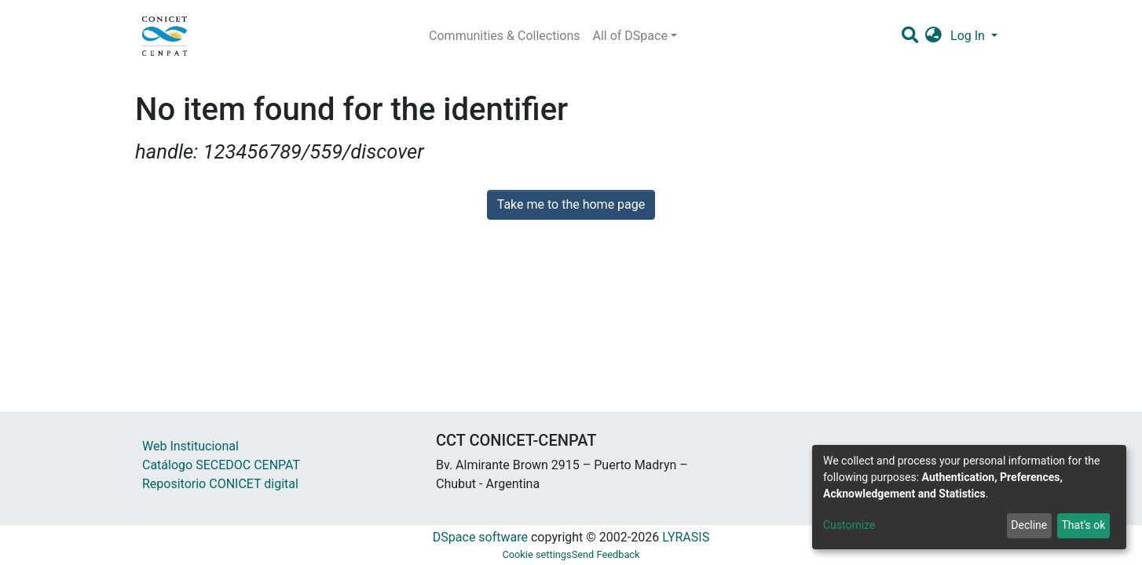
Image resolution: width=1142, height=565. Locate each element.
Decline (1029, 525)
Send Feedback (606, 554)
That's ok (1083, 525)
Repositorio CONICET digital (220, 483)
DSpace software (480, 537)
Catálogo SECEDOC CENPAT (221, 464)
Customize (849, 525)
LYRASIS (685, 537)
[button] (933, 36)
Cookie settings (536, 554)
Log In (969, 35)
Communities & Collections (504, 35)
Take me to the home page (571, 204)
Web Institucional (190, 446)
